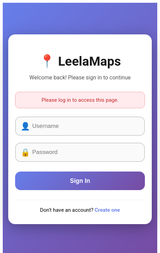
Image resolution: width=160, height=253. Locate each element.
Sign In (80, 180)
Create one (107, 210)
